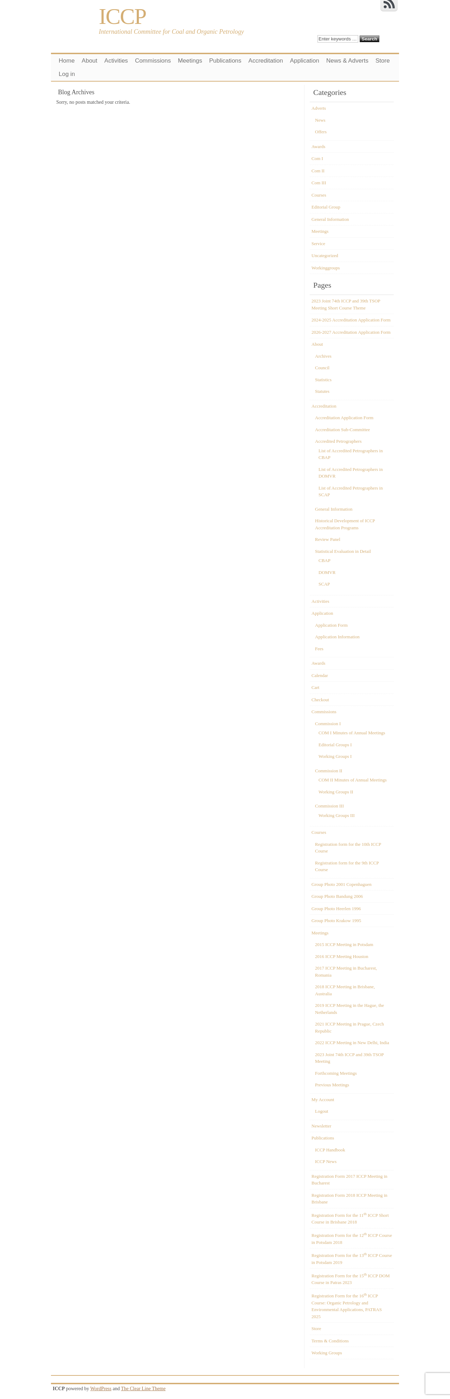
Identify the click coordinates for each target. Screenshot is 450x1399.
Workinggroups (325, 267)
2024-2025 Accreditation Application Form (351, 319)
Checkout (320, 699)
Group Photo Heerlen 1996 (336, 908)
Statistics (323, 379)
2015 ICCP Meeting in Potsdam (344, 944)
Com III (318, 182)
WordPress (100, 1388)
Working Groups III (337, 815)
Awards (318, 146)
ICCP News (325, 1161)
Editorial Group (325, 207)
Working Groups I (335, 756)
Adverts (318, 108)
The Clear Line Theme (143, 1388)
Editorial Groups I (335, 744)
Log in (67, 74)
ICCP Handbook (330, 1149)
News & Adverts (347, 60)
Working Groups (326, 1352)
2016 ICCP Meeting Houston (341, 956)
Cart (315, 687)
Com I (317, 158)
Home (67, 60)
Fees (319, 648)
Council (322, 367)
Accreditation (266, 60)
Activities (116, 60)
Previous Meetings (332, 1084)
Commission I (328, 723)
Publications (225, 60)
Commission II (328, 770)
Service (318, 243)
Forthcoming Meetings (336, 1073)
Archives (323, 356)
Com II (317, 170)
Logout (321, 1111)
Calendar (319, 675)
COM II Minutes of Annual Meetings (353, 779)
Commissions (153, 60)
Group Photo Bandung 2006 (337, 896)
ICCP (122, 16)
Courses (318, 195)
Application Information (337, 636)
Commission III (329, 806)
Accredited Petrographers (338, 441)
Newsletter (321, 1126)
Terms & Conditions (330, 1340)
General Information (330, 219)
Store (382, 60)
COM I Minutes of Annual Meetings (352, 732)
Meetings (190, 60)
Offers (321, 131)
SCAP (324, 584)
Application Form (331, 625)
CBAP (324, 560)
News (320, 120)
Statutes (322, 391)
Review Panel (327, 539)
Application (304, 60)
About (89, 60)
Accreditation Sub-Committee (342, 429)
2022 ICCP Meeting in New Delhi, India (352, 1042)
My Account (322, 1099)
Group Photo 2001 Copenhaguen (341, 884)
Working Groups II (336, 791)
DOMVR (327, 572)
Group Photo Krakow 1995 (336, 920)
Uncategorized (324, 255)
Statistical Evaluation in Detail (343, 551)
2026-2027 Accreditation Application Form (351, 332)
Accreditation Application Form (344, 417)
